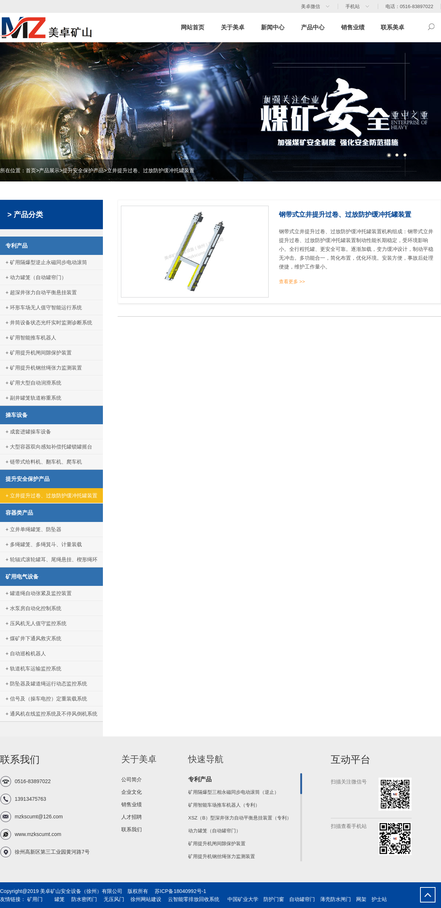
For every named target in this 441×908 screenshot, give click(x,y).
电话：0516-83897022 (409, 6)
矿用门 (34, 899)
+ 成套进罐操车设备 (28, 432)
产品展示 (49, 170)
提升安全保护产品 (83, 170)
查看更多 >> (292, 281)
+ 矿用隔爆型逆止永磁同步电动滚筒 (46, 262)
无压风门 (113, 899)
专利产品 (17, 245)
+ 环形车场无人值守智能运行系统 (44, 307)
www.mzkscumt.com (38, 834)
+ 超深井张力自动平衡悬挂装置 (41, 292)
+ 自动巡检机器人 (26, 653)
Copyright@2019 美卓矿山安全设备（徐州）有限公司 (61, 891)
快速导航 (205, 759)
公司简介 (131, 779)
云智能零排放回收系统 (192, 899)
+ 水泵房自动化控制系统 (33, 608)
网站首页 (192, 27)
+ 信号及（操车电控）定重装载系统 (46, 699)
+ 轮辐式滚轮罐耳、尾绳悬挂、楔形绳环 (51, 559)
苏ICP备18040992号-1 (178, 891)
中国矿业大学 (242, 899)
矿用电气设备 (22, 576)
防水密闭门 (83, 899)
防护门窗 (273, 899)
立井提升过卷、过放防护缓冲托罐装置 (150, 170)
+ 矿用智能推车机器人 (31, 337)
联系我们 (131, 829)
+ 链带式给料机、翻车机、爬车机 (44, 462)
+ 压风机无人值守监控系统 (36, 623)
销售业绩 (353, 27)
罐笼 (59, 899)
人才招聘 (131, 817)
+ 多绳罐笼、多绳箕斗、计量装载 (44, 544)
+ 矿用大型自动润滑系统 (33, 383)
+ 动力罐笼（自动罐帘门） (36, 277)
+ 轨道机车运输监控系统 (33, 668)
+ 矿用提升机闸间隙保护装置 (39, 353)
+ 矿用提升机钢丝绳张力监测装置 (44, 368)
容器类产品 (19, 512)
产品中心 (313, 27)
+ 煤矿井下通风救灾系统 (33, 638)
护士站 (379, 899)
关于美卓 (232, 27)
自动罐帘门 (302, 899)
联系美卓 (392, 27)
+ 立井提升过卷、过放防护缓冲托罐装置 (51, 495)
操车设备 (17, 415)
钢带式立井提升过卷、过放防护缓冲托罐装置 (345, 214)
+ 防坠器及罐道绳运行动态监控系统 (46, 684)
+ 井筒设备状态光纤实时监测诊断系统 (49, 322)
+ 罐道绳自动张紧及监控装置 (39, 593)
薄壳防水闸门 (335, 899)
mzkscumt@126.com (39, 816)
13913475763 (30, 799)
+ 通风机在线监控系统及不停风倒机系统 (51, 714)
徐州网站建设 (145, 899)
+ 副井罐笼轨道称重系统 (33, 398)
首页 (31, 170)
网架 (361, 899)
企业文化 (131, 792)
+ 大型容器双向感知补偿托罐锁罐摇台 (49, 447)
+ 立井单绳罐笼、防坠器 (33, 529)
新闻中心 (272, 27)
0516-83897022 (33, 781)
